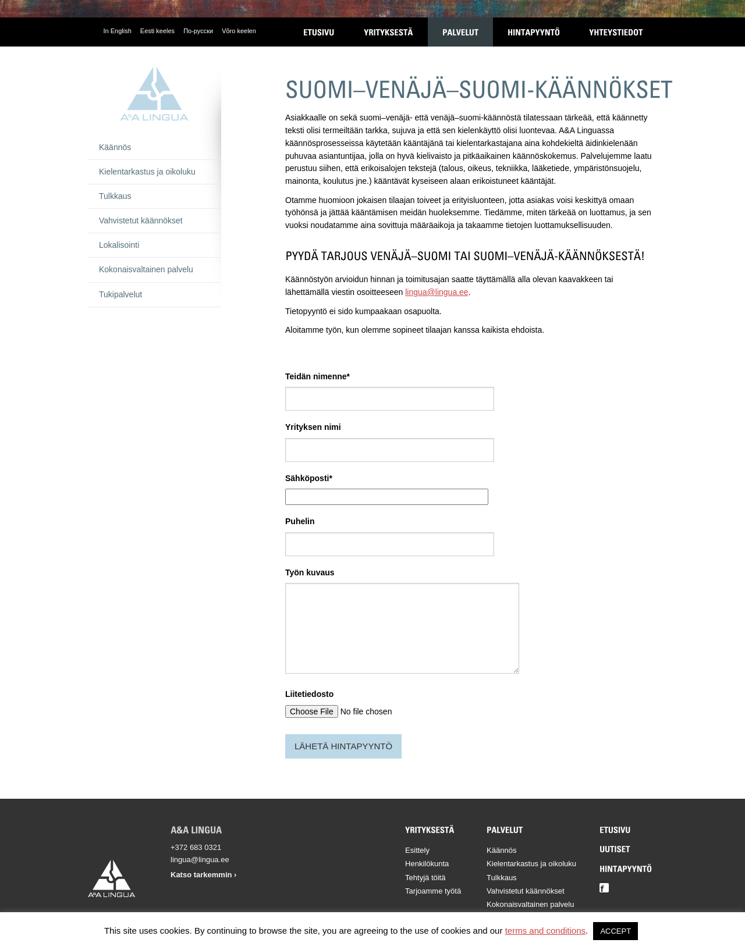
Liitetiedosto (309, 694)
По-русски (198, 30)
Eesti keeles (157, 30)
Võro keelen (239, 30)
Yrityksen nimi (313, 427)
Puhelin (300, 521)
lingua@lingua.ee (436, 292)
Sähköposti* (308, 478)
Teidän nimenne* (317, 376)
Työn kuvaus (310, 572)
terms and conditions (545, 930)
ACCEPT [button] (615, 931)
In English (118, 30)
